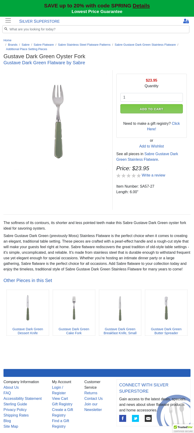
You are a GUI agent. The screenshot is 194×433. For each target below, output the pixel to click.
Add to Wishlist (151, 146)
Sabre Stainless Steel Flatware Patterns (84, 44)
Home (7, 40)
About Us (11, 387)
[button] (183, 428)
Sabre (26, 44)
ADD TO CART (151, 109)
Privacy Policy (15, 410)
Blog (7, 421)
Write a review (153, 175)
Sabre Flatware (44, 44)
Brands (13, 44)
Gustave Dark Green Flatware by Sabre (44, 62)
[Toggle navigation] (8, 20)
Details (141, 6)
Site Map (10, 426)
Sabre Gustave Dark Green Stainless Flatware (145, 44)
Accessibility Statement (22, 399)
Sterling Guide (15, 404)
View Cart (60, 399)
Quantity (151, 86)
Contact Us (93, 399)
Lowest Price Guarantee (97, 11)
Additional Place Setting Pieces (26, 49)
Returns (90, 393)
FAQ (7, 393)
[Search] (95, 29)
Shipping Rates (16, 415)
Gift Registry (62, 404)
